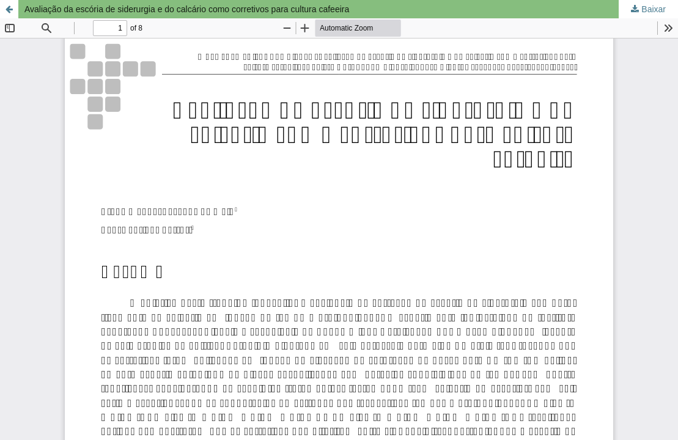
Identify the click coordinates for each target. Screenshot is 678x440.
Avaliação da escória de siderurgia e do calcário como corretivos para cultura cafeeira (186, 9)
